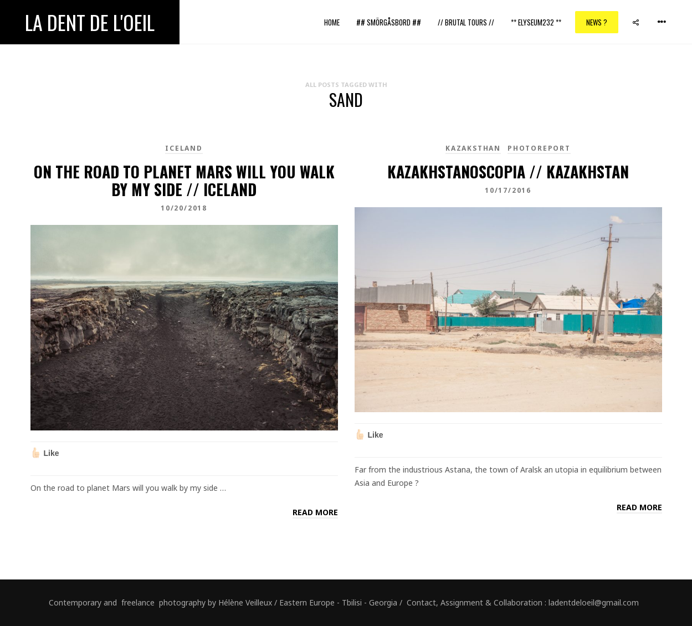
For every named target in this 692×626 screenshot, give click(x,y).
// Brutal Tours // (466, 22)
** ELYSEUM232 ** (536, 22)
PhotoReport (539, 148)
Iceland (184, 148)
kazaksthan (473, 148)
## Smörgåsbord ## (388, 22)
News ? (596, 22)
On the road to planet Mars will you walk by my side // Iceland (184, 180)
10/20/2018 (184, 208)
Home (332, 22)
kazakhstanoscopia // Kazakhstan (508, 171)
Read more (315, 512)
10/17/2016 (508, 190)
